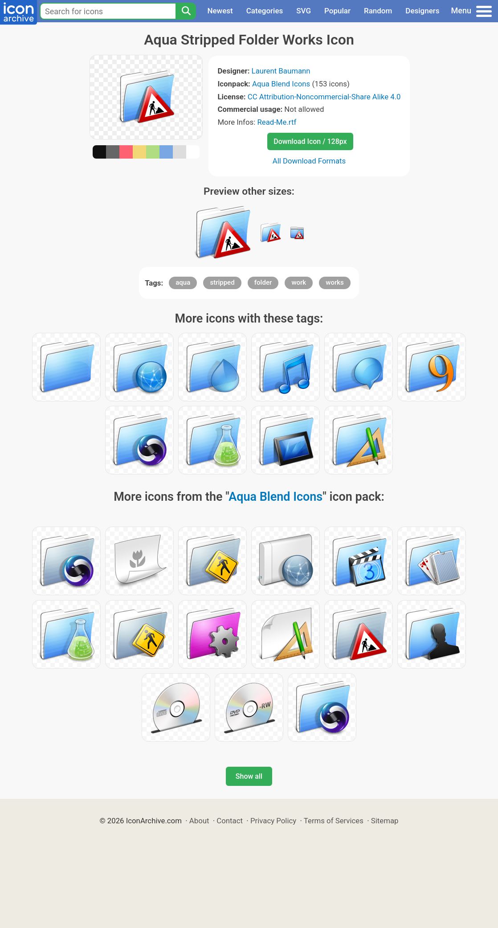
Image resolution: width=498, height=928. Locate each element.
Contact (229, 820)
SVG (303, 10)
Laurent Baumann (281, 70)
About (199, 820)
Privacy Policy (273, 820)
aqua (183, 282)
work (298, 282)
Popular (337, 10)
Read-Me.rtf (276, 122)
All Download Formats (309, 160)
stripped (222, 282)
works (335, 282)
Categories (264, 10)
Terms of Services (333, 820)
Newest (220, 10)
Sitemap (385, 820)
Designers (422, 10)
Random (378, 10)
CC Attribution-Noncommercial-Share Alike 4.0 (324, 96)
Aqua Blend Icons (281, 83)
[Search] (186, 11)
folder (263, 282)
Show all (249, 776)
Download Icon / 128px (310, 141)
